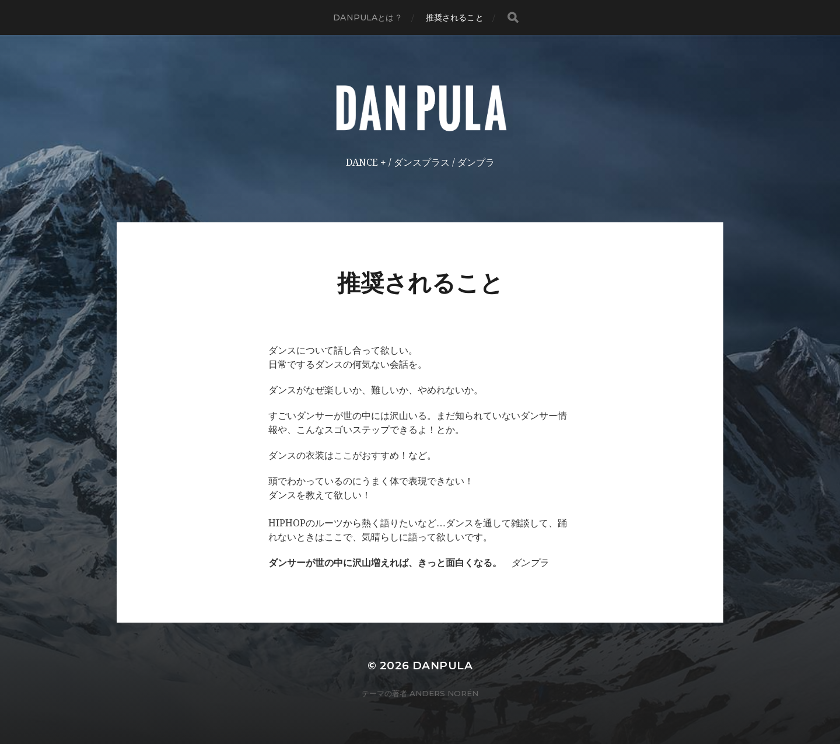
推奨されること (455, 17)
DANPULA (442, 665)
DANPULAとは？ (367, 17)
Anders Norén (444, 693)
